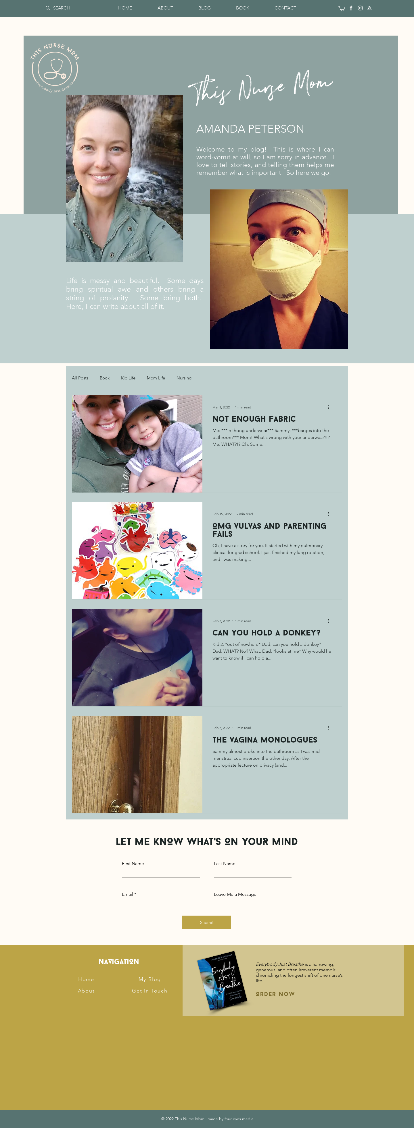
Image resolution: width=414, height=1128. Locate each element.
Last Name (224, 863)
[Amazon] (369, 8)
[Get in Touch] (150, 991)
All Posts (80, 378)
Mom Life (156, 378)
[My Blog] (150, 979)
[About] (86, 991)
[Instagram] (360, 8)
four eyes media (239, 1118)
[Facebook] (351, 8)
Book (105, 378)
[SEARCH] (64, 7)
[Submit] (206, 922)
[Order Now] (287, 994)
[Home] (86, 979)
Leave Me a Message (235, 894)
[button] (341, 8)
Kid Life (128, 378)
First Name (133, 863)
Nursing (184, 378)
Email (127, 894)
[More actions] (330, 407)
